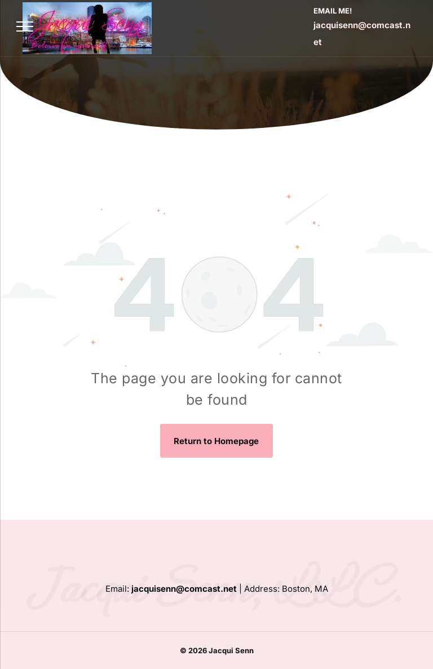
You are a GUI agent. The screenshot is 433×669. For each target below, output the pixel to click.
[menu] (24, 26)
